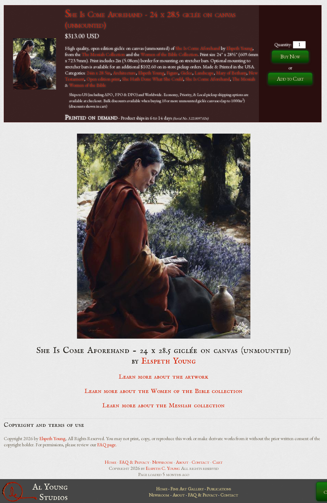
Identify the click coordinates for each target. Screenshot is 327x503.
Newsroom (162, 462)
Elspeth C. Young (163, 468)
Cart (217, 462)
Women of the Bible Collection (169, 54)
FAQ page (106, 444)
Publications (219, 489)
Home (110, 462)
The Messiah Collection (103, 54)
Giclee (186, 73)
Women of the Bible (87, 85)
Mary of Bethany (231, 73)
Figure (172, 73)
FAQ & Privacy (134, 462)
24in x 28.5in (98, 73)
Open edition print (103, 79)
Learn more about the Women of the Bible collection (163, 391)
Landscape (204, 73)
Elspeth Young (239, 48)
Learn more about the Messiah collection (163, 406)
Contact (200, 462)
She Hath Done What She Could (152, 79)
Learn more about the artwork (163, 377)
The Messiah (243, 79)
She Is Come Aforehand (197, 48)
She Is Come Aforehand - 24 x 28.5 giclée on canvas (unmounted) (150, 19)
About (182, 462)
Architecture (124, 73)
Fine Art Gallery (187, 489)
